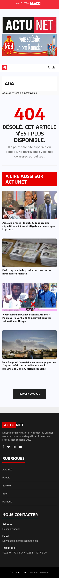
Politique (7, 501)
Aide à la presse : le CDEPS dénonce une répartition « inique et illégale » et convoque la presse (28, 226)
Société (6, 485)
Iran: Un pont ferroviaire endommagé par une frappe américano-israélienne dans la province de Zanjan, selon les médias (29, 365)
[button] (48, 67)
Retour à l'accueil (30, 394)
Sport (5, 493)
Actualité (7, 469)
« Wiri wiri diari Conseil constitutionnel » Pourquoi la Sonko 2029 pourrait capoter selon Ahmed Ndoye (26, 318)
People (6, 477)
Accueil (6, 93)
